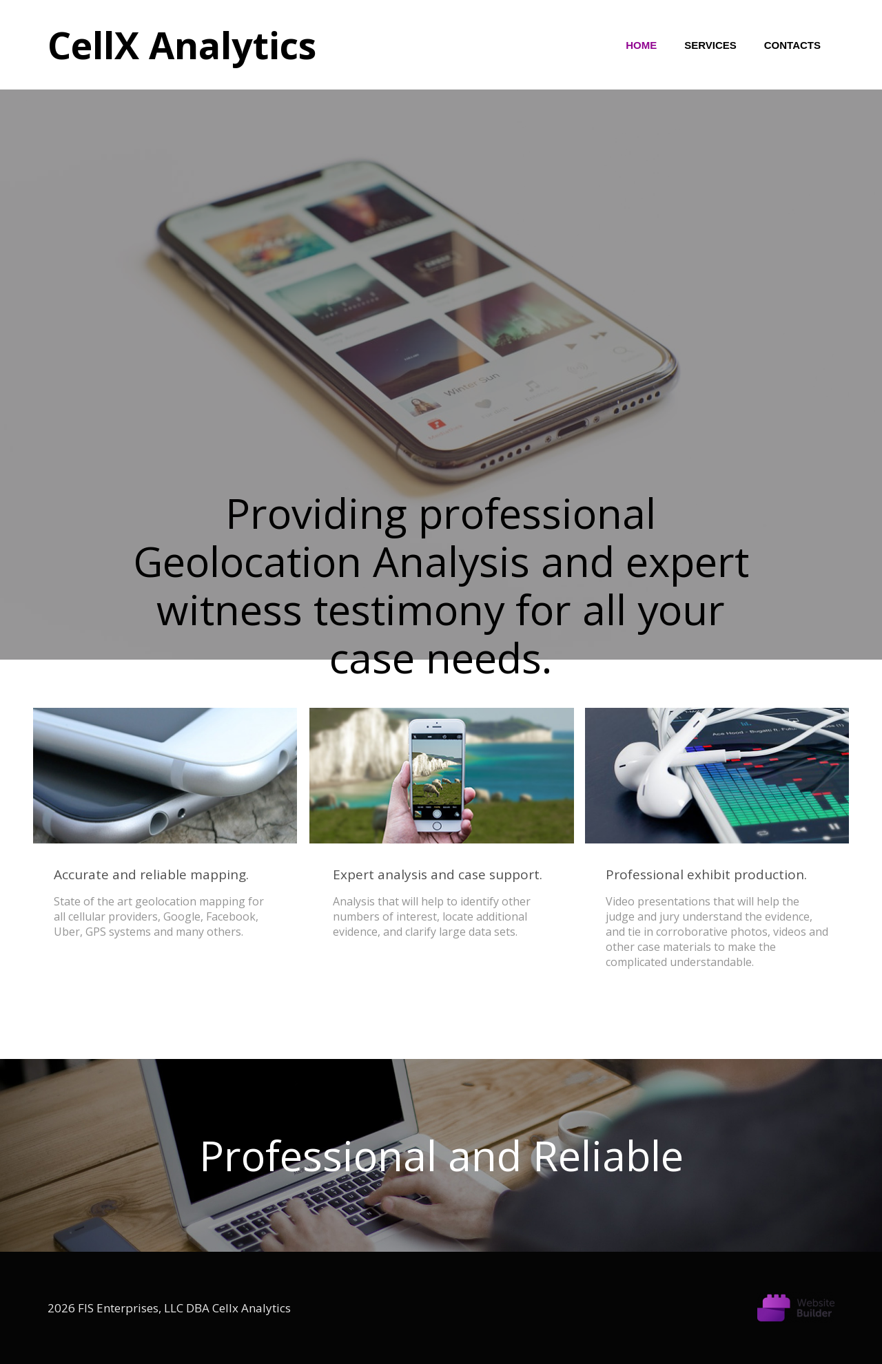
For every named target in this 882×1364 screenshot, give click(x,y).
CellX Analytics (182, 44)
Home (641, 45)
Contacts (792, 45)
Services (710, 45)
